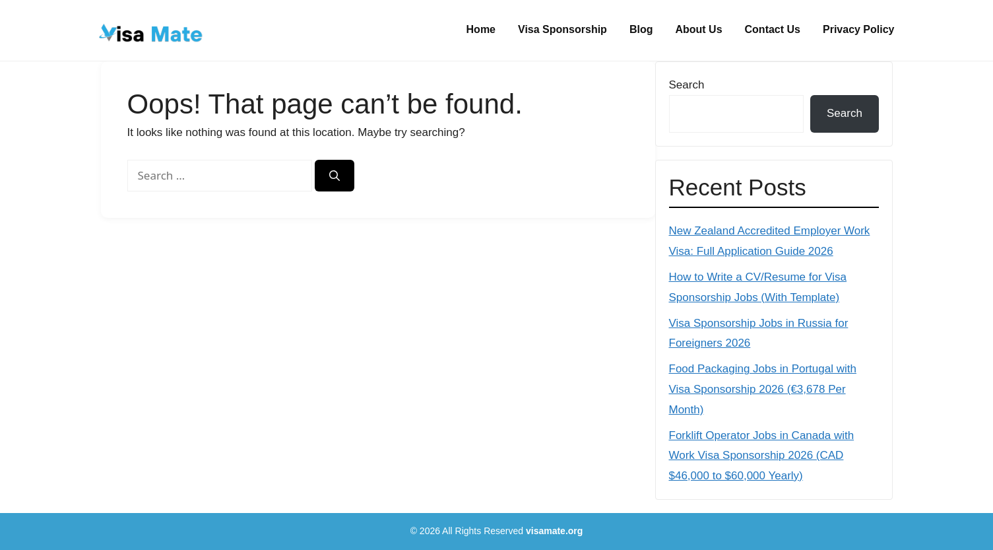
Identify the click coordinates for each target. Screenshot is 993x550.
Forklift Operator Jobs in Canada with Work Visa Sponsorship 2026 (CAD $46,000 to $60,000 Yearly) (761, 455)
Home (481, 29)
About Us (698, 29)
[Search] (334, 175)
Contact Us (772, 29)
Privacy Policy (859, 29)
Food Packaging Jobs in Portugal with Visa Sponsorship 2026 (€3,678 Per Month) (762, 388)
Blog (641, 29)
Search (687, 85)
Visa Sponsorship (562, 29)
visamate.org (554, 531)
